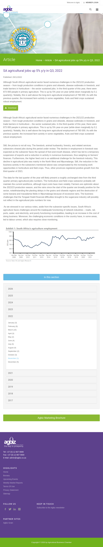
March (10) (12, 330)
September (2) (13, 351)
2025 (10, 295)
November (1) (13, 358)
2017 (10, 400)
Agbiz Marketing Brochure (51, 418)
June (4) (11, 341)
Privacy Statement (11, 490)
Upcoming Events (10, 479)
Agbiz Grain (8, 523)
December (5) (13, 362)
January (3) (12, 323)
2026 (10, 289)
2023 (10, 309)
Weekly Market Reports (13, 483)
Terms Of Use (9, 486)
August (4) (12, 348)
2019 (10, 386)
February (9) (13, 326)
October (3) (12, 355)
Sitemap (6, 494)
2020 (10, 380)
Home (39, 60)
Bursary (6, 475)
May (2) (11, 337)
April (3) (11, 333)
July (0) (11, 344)
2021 (10, 373)
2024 (10, 302)
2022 (10, 316)
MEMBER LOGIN (90, 2)
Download (10, 108)
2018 (10, 393)
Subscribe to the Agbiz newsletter (51, 508)
